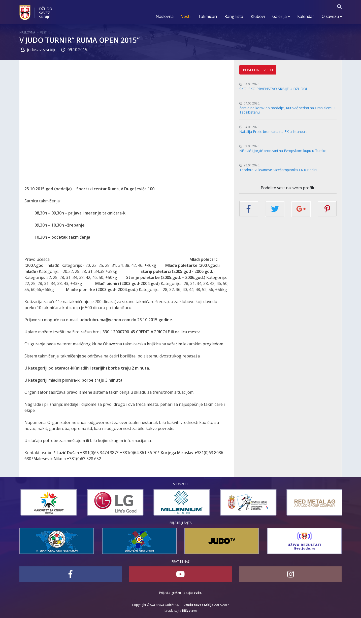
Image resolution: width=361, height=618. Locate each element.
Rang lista (233, 16)
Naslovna (165, 16)
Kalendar (305, 16)
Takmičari (207, 16)
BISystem (189, 610)
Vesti (185, 16)
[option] (75, 502)
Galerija (281, 16)
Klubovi (258, 16)
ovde (197, 593)
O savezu (332, 16)
